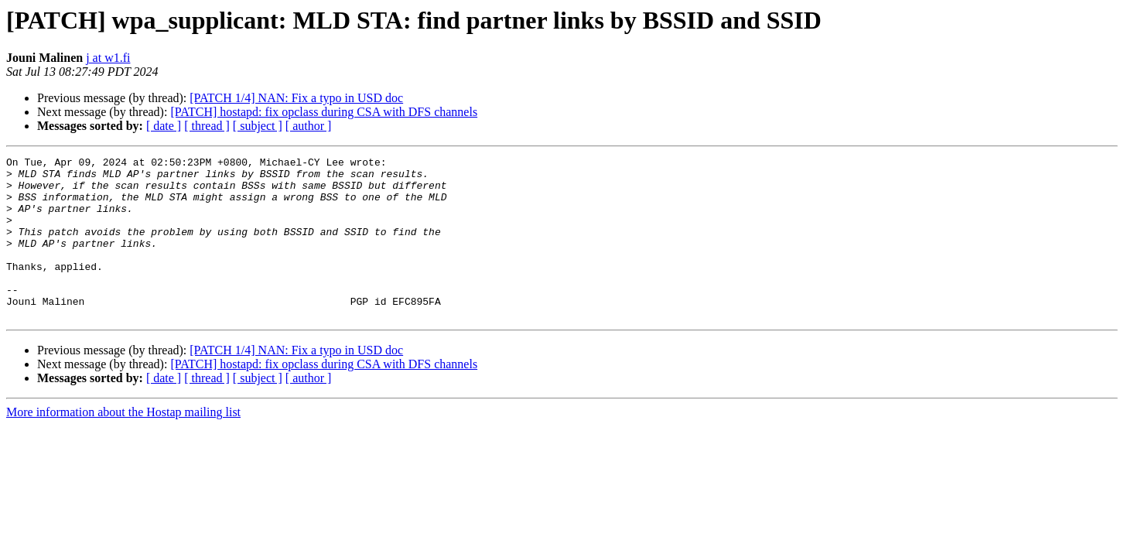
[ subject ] (257, 125)
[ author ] (308, 125)
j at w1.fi (108, 57)
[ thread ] (207, 125)
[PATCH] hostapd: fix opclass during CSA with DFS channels (323, 111)
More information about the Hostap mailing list (123, 444)
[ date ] (163, 125)
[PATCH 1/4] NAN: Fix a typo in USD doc (296, 97)
